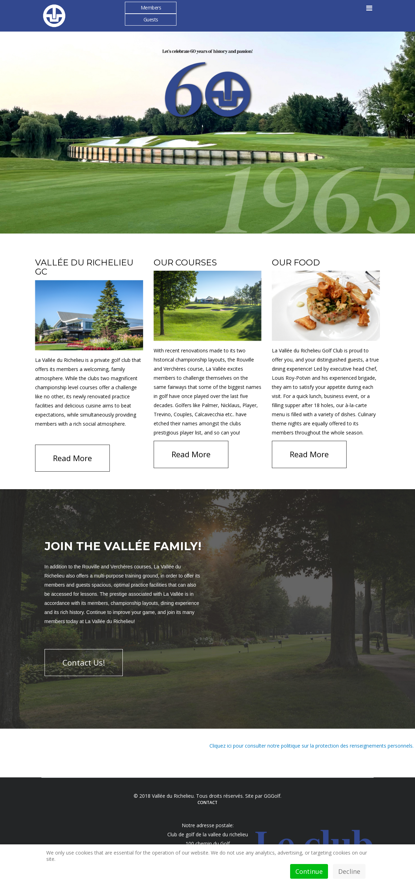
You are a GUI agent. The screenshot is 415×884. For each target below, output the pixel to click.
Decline (349, 871)
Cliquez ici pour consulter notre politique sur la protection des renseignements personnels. (312, 745)
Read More (72, 458)
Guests (150, 19)
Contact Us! (83, 662)
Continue (309, 871)
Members (151, 7)
